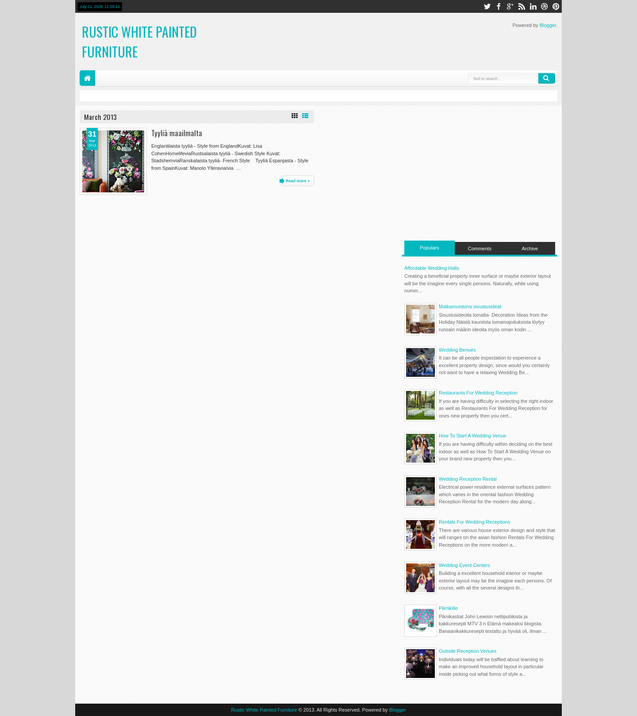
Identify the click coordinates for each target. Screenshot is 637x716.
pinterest (556, 6)
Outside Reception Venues (467, 651)
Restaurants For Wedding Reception (478, 392)
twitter (487, 6)
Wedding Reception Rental (468, 479)
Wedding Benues (457, 349)
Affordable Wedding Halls (431, 268)
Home (87, 78)
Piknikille (448, 608)
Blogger (548, 25)
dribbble (544, 6)
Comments (479, 248)
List (305, 115)
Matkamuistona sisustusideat (470, 306)
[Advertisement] (479, 172)
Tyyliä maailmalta (176, 132)
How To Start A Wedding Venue (472, 435)
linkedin (533, 6)
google (510, 6)
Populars (429, 247)
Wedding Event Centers (464, 565)
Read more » (298, 181)
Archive (530, 248)
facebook (498, 6)
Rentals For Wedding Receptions (474, 522)
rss (521, 6)
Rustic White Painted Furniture (264, 709)
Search (546, 78)
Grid (294, 115)
